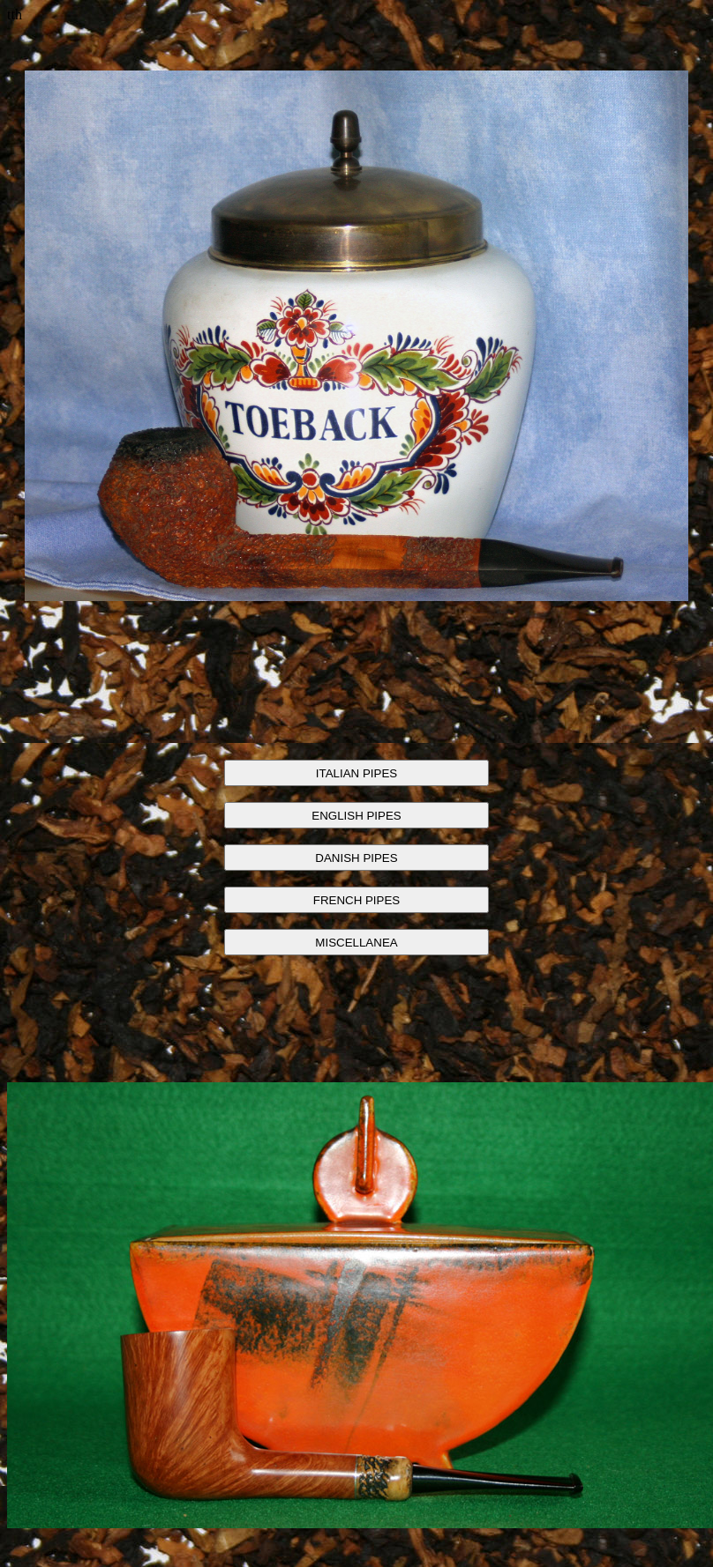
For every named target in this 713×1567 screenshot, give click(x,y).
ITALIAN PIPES (356, 773)
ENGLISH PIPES (356, 815)
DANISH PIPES (356, 858)
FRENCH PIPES (357, 900)
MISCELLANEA (356, 942)
